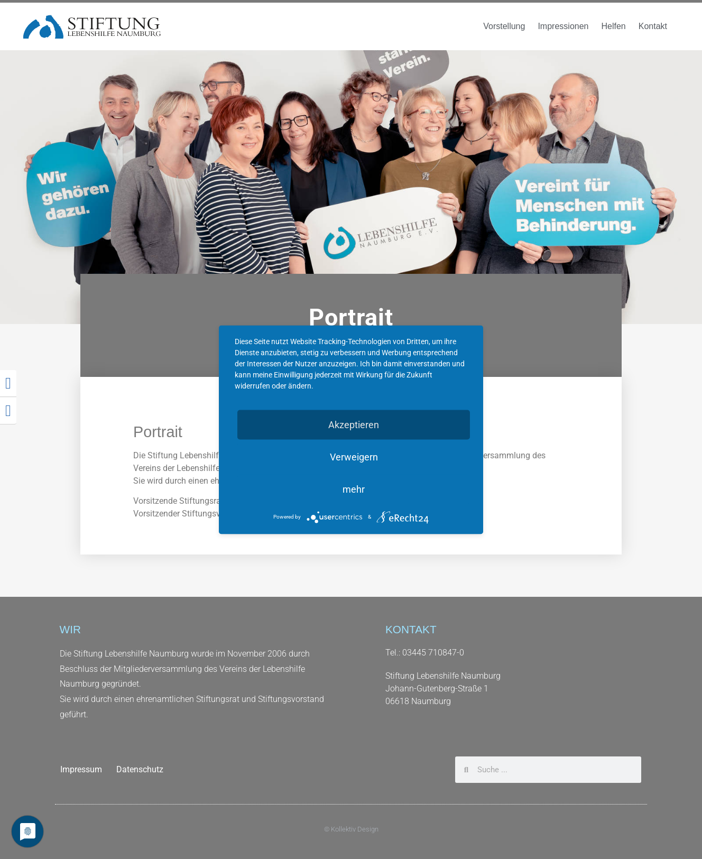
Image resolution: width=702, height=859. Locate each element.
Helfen (613, 26)
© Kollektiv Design (351, 829)
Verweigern (354, 456)
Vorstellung (504, 26)
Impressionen (563, 26)
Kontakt (653, 26)
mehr (354, 488)
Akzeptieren (353, 424)
